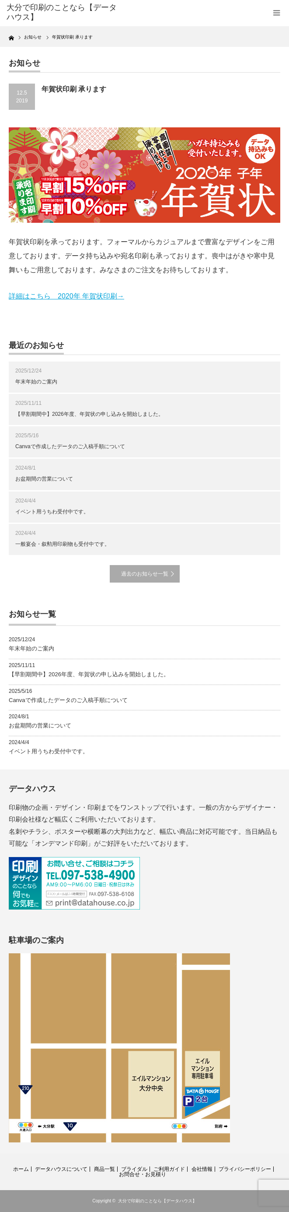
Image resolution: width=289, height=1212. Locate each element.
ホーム (21, 1169)
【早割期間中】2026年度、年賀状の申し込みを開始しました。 (89, 414)
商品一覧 (104, 1169)
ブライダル (134, 1169)
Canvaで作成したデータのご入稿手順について (70, 446)
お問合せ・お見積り (142, 1174)
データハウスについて (61, 1169)
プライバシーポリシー (245, 1169)
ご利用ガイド (169, 1169)
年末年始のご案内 (36, 382)
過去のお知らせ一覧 (144, 574)
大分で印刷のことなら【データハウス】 (157, 1200)
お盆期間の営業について (44, 479)
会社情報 (202, 1169)
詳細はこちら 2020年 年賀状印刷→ (66, 296)
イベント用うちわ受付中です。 (52, 512)
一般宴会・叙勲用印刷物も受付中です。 (62, 544)
